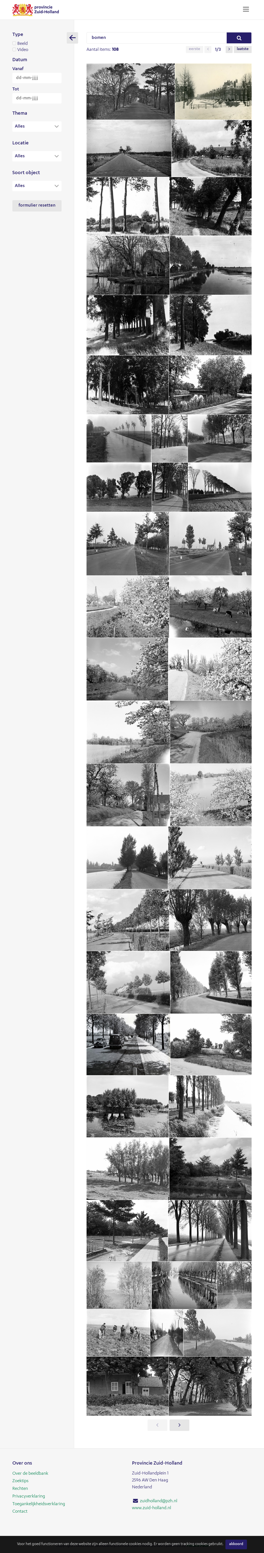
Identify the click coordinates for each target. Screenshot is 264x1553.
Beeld (37, 43)
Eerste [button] (194, 49)
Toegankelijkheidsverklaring (38, 1503)
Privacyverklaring (28, 1496)
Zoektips (20, 1481)
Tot (15, 89)
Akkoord (236, 1544)
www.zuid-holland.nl (151, 1508)
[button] (207, 49)
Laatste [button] (243, 49)
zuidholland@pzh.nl (158, 1501)
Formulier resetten (37, 206)
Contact (19, 1510)
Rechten (20, 1488)
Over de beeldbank (30, 1473)
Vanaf (17, 69)
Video (37, 50)
